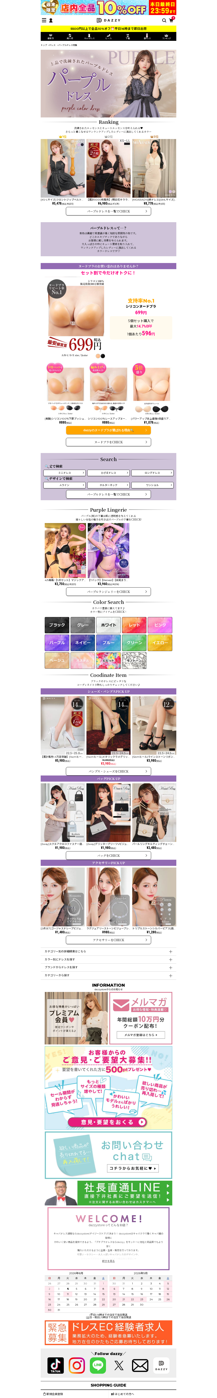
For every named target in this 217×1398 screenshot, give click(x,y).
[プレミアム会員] (76, 1043)
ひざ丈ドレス (108, 472)
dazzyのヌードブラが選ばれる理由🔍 (108, 430)
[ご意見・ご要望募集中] (108, 1128)
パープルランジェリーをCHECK (108, 592)
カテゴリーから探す (57, 975)
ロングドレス (152, 472)
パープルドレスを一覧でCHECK (108, 211)
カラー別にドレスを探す (60, 959)
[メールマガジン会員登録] (140, 1043)
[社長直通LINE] (108, 1204)
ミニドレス (64, 472)
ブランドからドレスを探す (61, 967)
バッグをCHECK (108, 855)
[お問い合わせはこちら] (108, 1177)
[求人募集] (108, 1343)
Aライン (64, 485)
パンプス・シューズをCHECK (108, 771)
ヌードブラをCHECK (108, 442)
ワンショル (152, 485)
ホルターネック (108, 485)
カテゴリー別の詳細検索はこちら (65, 951)
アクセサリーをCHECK (108, 940)
